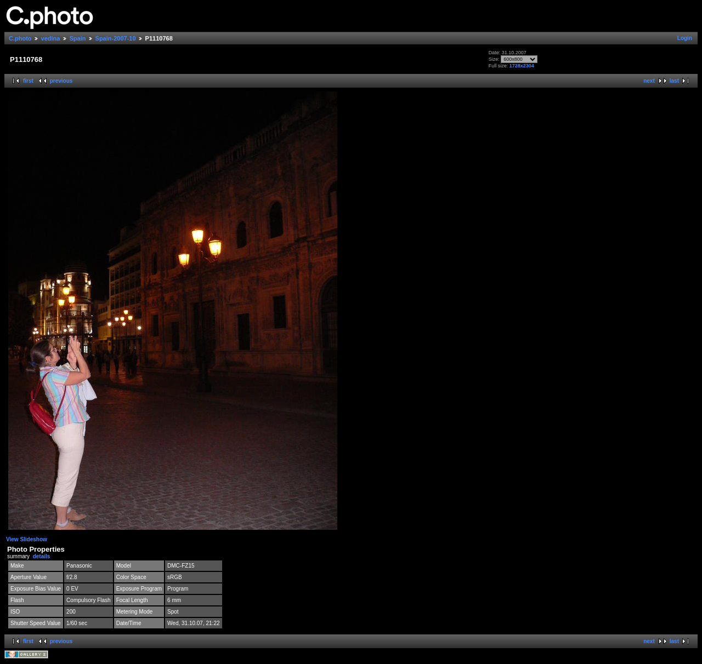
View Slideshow (26, 539)
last (674, 81)
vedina (50, 38)
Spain (78, 38)
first (28, 81)
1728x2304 (521, 65)
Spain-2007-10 (115, 38)
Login (684, 38)
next (649, 81)
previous (61, 81)
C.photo (20, 38)
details (41, 556)
